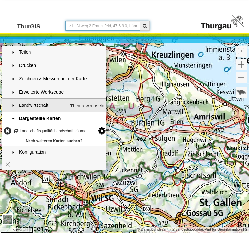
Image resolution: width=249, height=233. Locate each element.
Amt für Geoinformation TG (226, 229)
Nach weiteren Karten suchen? (54, 141)
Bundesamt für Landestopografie (177, 229)
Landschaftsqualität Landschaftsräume (50, 131)
